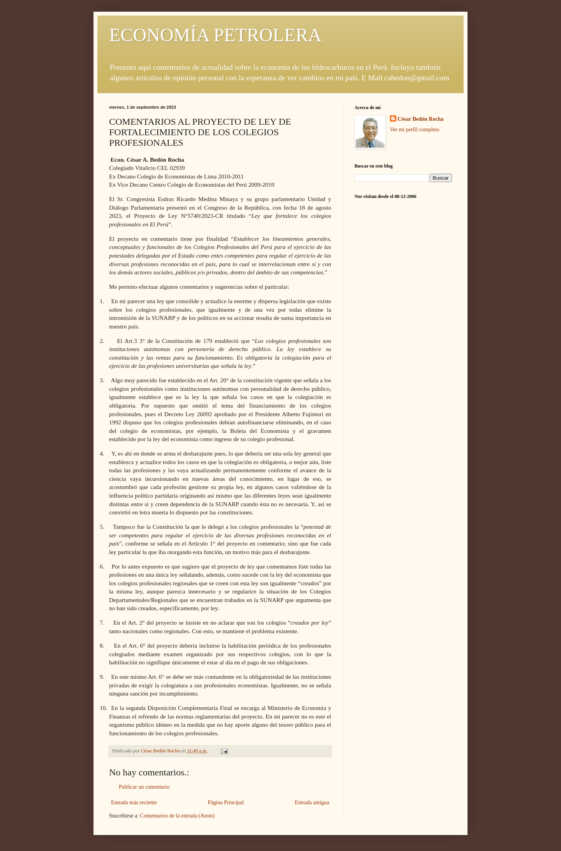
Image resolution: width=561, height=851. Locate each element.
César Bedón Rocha (421, 119)
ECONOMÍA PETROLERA (215, 35)
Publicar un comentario (144, 787)
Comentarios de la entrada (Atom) (177, 816)
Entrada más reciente (134, 802)
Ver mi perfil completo (414, 129)
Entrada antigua (312, 802)
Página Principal (225, 802)
